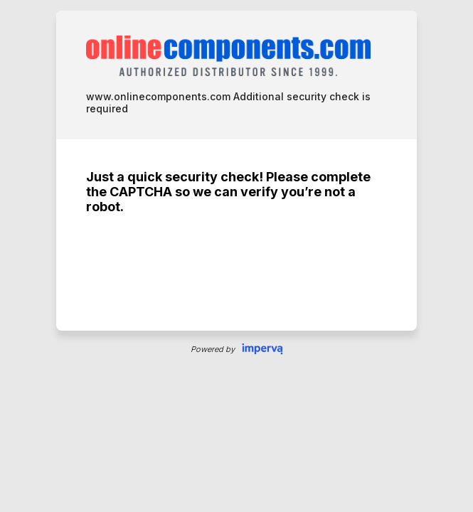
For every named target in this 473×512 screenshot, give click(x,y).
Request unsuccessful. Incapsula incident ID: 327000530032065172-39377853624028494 (236, 256)
